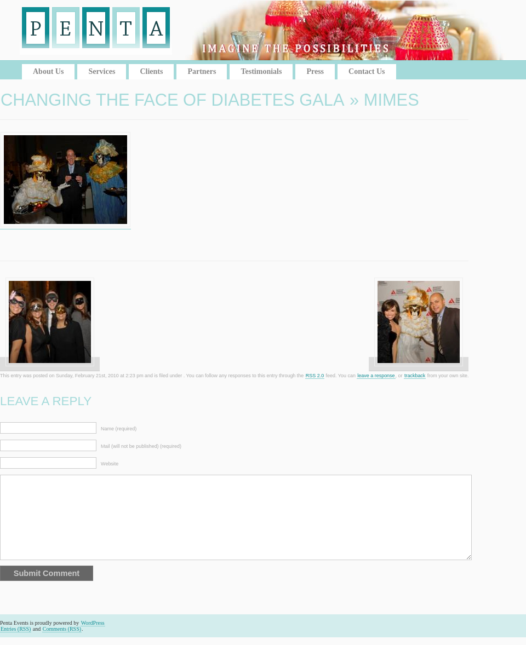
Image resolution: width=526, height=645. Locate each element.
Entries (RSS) (16, 629)
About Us (48, 71)
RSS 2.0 (315, 375)
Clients (151, 71)
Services (101, 71)
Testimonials (261, 71)
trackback (414, 375)
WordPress (93, 623)
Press (315, 71)
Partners (201, 71)
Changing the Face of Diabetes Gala (172, 100)
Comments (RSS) (62, 629)
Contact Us (366, 71)
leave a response (376, 375)
